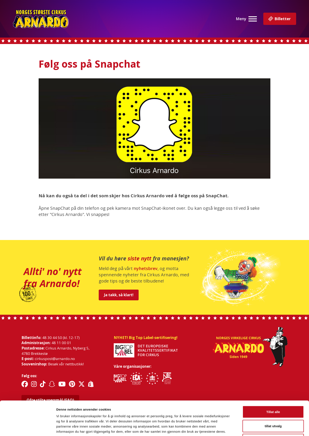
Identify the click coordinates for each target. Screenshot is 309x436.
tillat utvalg (273, 394)
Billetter (279, 19)
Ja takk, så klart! (118, 294)
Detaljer (229, 427)
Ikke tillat (273, 408)
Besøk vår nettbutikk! (66, 364)
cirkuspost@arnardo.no (55, 358)
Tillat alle (273, 379)
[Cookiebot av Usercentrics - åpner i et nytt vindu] (28, 427)
